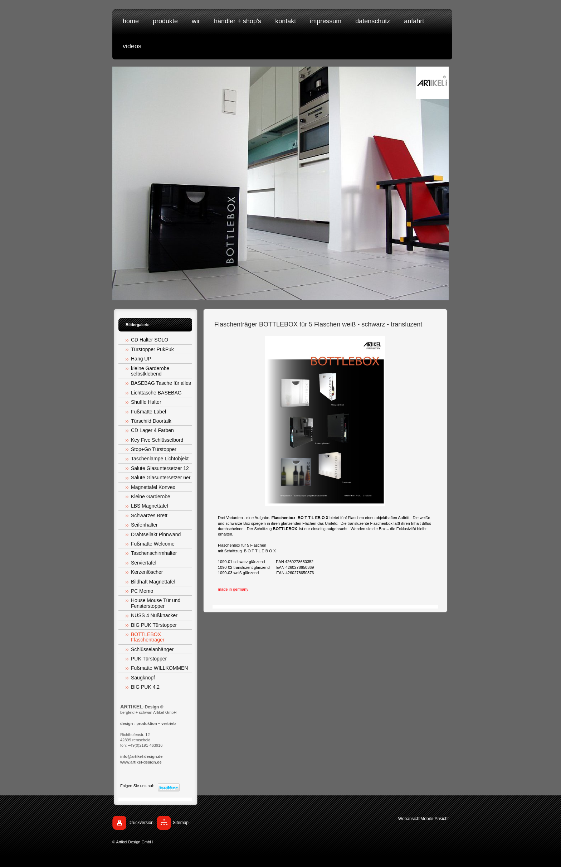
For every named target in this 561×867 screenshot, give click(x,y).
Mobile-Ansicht (434, 818)
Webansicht (409, 818)
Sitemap (181, 822)
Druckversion (140, 822)
